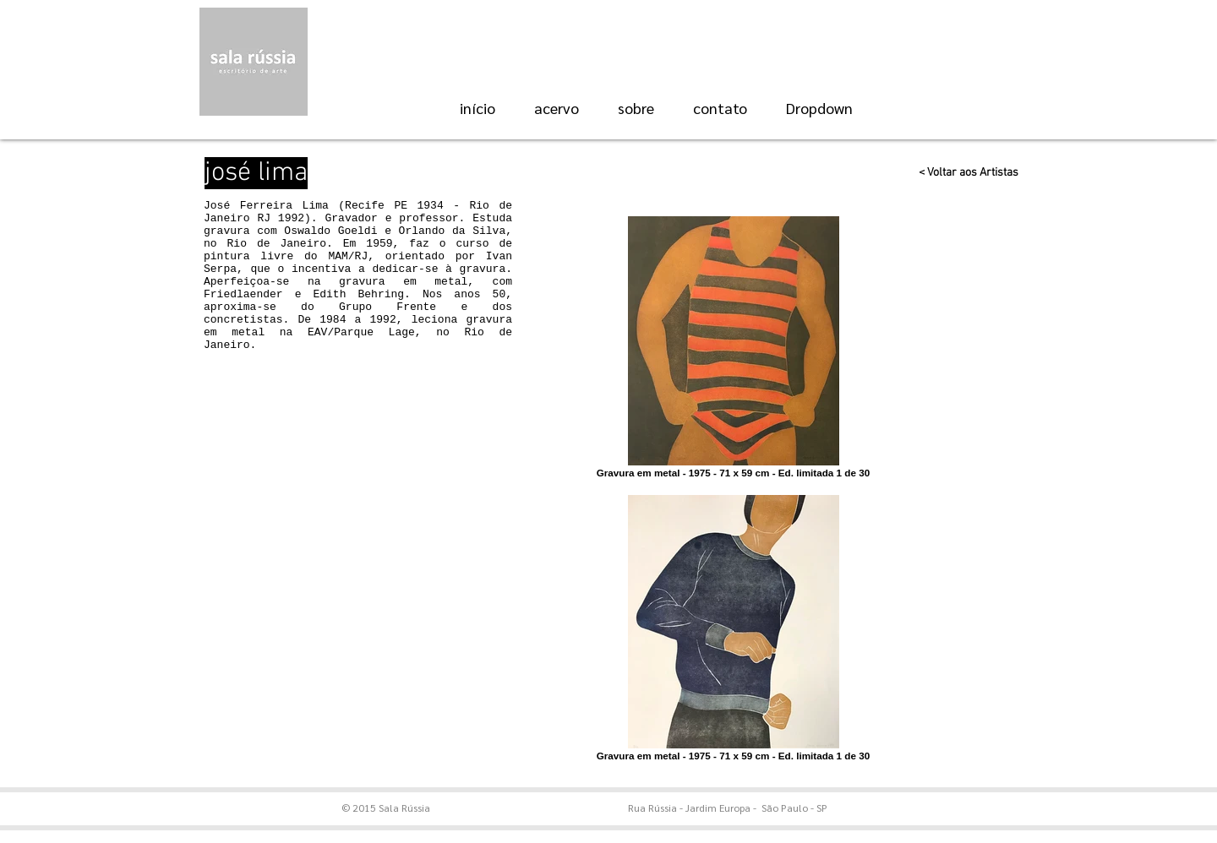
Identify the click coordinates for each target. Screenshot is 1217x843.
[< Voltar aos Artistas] (962, 173)
